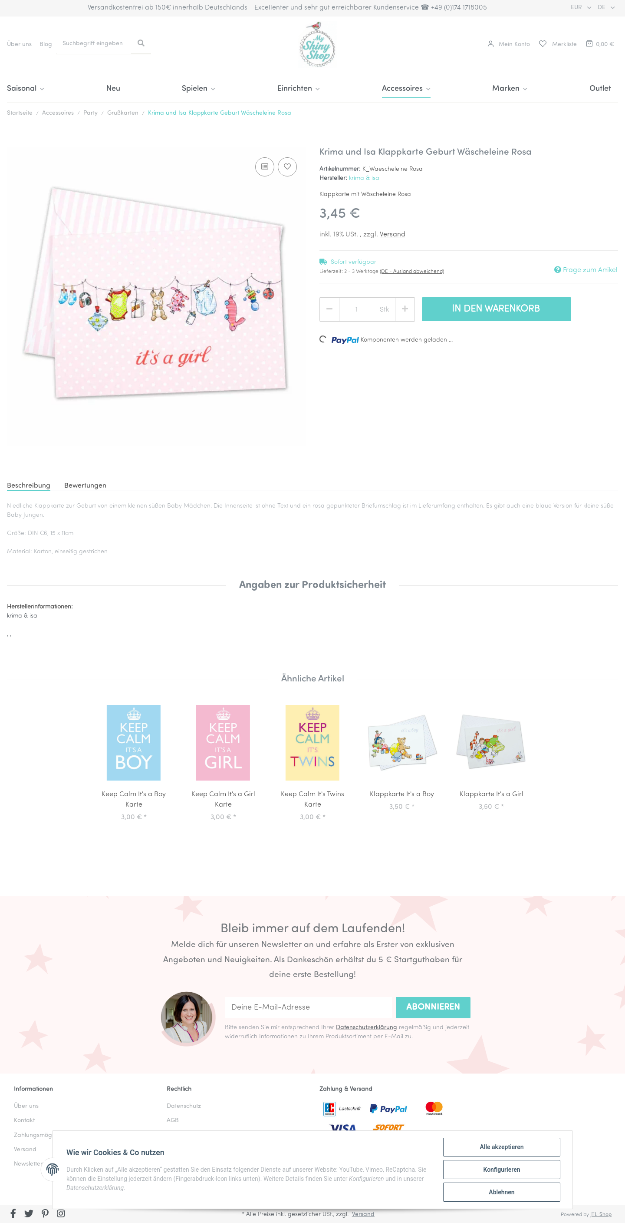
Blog (45, 44)
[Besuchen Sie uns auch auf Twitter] (29, 1214)
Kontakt (24, 1120)
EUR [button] (577, 7)
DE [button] (602, 7)
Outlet (600, 89)
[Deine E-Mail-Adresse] (308, 1007)
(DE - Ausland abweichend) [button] (412, 271)
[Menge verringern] (329, 309)
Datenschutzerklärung (366, 1027)
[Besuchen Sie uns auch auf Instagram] (61, 1214)
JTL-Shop (601, 1214)
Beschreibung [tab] (28, 485)
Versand (392, 234)
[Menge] (356, 310)
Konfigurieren (501, 1169)
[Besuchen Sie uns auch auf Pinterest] (45, 1214)
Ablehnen (501, 1192)
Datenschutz (184, 1106)
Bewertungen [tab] (85, 485)
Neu (113, 89)
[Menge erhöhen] (405, 309)
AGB (173, 1120)
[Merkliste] (557, 45)
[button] (509, 45)
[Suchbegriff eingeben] (94, 43)
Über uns (19, 44)
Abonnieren (433, 1007)
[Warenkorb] (599, 45)
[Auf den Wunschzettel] (287, 166)
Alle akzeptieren (501, 1146)
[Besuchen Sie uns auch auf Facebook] (13, 1214)
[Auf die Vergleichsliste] (264, 166)
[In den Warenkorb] (14, 142)
